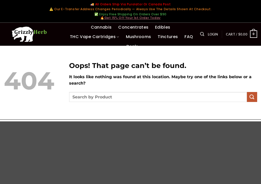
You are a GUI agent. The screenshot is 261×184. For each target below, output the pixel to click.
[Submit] (252, 97)
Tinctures (168, 37)
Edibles (162, 27)
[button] (202, 34)
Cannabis (101, 27)
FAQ (188, 37)
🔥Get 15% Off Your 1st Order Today (130, 18)
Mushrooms (138, 37)
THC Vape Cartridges (94, 37)
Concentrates (133, 27)
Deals (132, 46)
